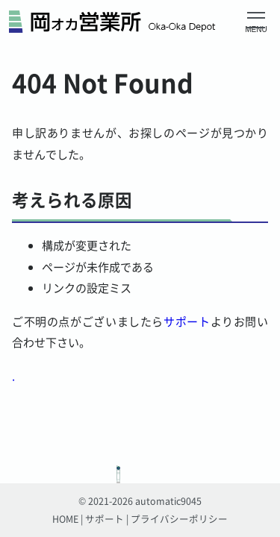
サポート (187, 321)
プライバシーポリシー (179, 519)
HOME (65, 519)
